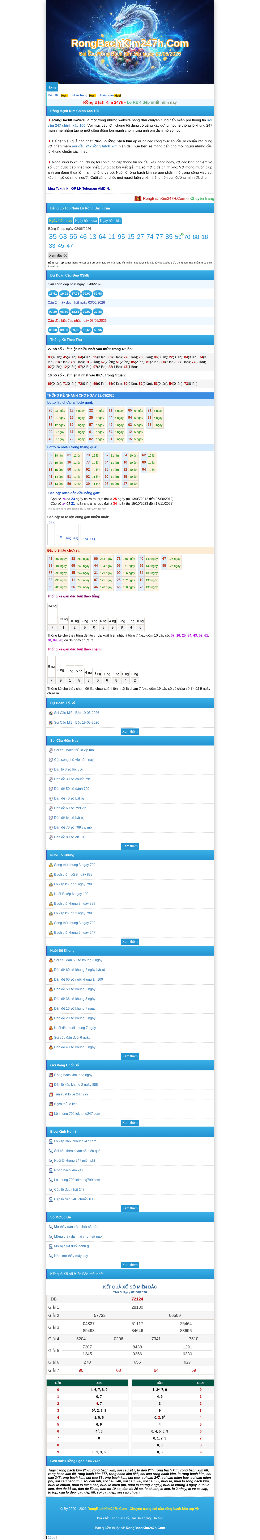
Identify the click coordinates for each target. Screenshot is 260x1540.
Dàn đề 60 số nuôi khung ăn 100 (78, 979)
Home (52, 87)
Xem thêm (130, 731)
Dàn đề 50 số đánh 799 (71, 789)
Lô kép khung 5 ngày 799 (73, 884)
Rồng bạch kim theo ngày (73, 1075)
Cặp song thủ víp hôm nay (74, 760)
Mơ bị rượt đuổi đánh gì (72, 1246)
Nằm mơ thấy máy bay (71, 1256)
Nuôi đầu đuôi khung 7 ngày (75, 1028)
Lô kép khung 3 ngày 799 (73, 913)
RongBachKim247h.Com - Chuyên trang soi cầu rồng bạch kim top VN (144, 1509)
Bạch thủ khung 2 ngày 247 (74, 932)
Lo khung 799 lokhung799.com (77, 1180)
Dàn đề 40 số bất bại (69, 798)
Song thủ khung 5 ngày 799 (74, 865)
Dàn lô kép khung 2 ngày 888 (76, 1084)
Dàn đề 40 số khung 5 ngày (74, 1047)
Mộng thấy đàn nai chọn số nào (78, 1236)
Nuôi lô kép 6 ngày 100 (71, 894)
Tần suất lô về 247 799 (71, 1094)
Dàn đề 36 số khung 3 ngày (74, 999)
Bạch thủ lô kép (66, 1104)
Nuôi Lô (96, 87)
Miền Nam (107, 95)
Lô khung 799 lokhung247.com (77, 1113)
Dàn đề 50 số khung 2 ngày (74, 989)
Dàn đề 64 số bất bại (69, 818)
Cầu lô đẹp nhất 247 (69, 1189)
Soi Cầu (82, 87)
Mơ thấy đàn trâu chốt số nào (76, 1227)
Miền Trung (79, 95)
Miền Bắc (54, 95)
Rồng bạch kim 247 (69, 1170)
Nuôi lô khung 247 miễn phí (74, 1160)
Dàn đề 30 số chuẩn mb (72, 779)
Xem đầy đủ (58, 255)
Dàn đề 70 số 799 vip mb (73, 827)
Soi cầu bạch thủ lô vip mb (74, 750)
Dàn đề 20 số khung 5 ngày (74, 1018)
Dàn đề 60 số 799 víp (70, 808)
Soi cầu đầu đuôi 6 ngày (72, 1037)
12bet (51, 1537)
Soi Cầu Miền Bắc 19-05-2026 (76, 713)
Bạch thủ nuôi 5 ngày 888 (73, 874)
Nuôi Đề (112, 87)
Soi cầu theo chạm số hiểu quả (77, 1151)
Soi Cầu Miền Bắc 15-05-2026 (76, 722)
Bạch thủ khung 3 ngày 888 (74, 903)
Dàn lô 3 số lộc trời (68, 769)
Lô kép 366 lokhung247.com (75, 1141)
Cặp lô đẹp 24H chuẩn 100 (74, 1199)
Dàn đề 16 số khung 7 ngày (74, 1008)
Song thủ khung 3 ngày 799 (74, 923)
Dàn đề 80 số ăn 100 (70, 837)
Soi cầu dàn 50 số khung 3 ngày (78, 960)
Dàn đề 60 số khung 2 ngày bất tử (79, 970)
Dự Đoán (66, 87)
